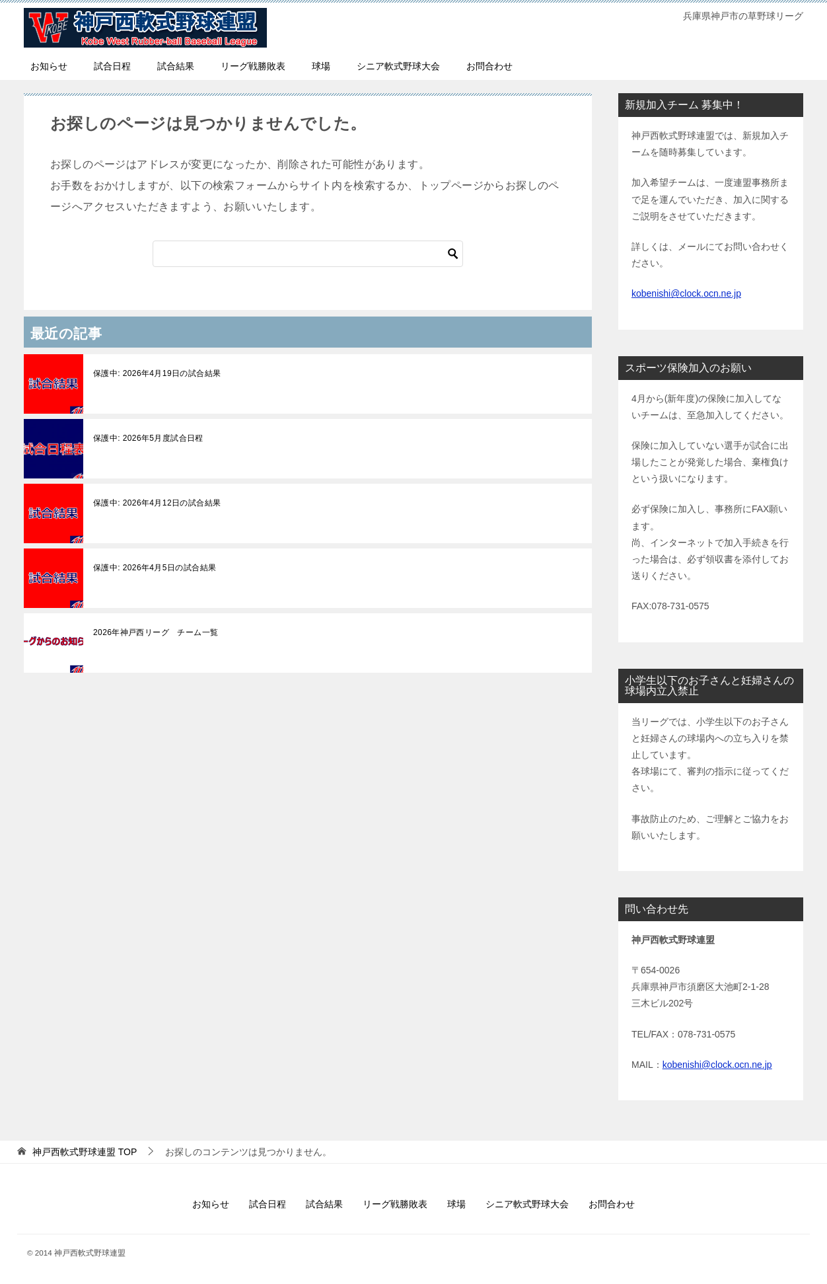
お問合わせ (489, 66)
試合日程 (112, 66)
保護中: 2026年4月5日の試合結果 (154, 567)
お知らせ (48, 66)
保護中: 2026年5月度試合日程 (148, 438)
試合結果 (175, 66)
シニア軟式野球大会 (398, 66)
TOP (84, 1152)
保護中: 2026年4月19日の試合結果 (157, 373)
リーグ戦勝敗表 (253, 66)
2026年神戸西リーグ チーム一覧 (156, 632)
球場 (321, 66)
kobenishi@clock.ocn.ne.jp (686, 293)
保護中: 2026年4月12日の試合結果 (157, 503)
